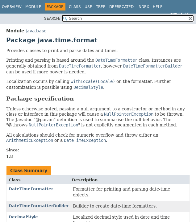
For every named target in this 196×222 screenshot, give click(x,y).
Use (88, 7)
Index (143, 7)
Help (157, 7)
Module (33, 7)
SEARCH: (52, 18)
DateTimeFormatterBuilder (39, 206)
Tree (101, 7)
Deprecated (121, 7)
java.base (36, 30)
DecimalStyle (23, 217)
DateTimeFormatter (31, 189)
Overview (12, 7)
